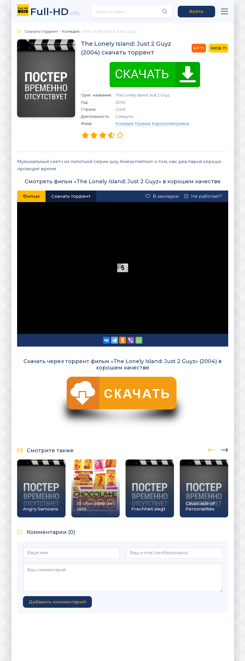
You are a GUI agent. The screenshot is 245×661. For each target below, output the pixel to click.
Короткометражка (170, 123)
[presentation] (211, 449)
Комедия (124, 123)
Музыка (142, 123)
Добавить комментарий (57, 602)
